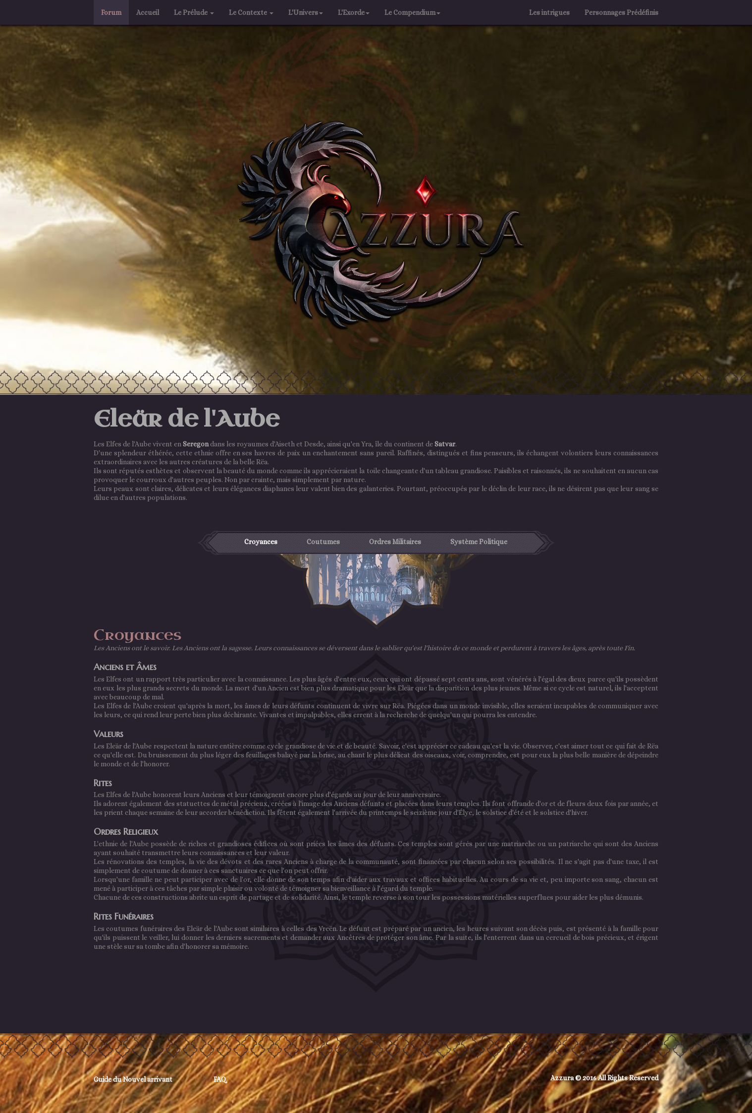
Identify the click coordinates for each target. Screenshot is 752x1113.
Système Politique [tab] (478, 542)
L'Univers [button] (305, 12)
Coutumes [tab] (323, 542)
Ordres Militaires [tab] (395, 542)
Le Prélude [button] (194, 12)
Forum (111, 12)
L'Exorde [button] (354, 12)
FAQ (220, 1079)
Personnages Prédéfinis (625, 11)
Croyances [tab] (260, 542)
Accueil (147, 12)
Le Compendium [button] (412, 12)
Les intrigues (549, 12)
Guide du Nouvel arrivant (133, 1079)
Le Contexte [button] (251, 12)
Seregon (196, 444)
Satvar (444, 444)
